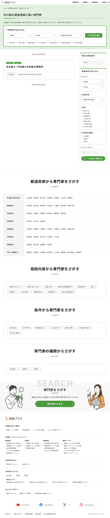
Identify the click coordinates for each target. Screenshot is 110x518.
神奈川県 (71, 205)
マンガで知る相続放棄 (50, 450)
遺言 (93, 287)
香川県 (36, 244)
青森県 (36, 198)
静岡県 (56, 213)
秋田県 (56, 198)
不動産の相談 (64, 42)
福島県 (70, 198)
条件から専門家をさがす (59, 482)
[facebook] (46, 504)
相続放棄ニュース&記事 (51, 446)
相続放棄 (82, 287)
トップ (5, 8)
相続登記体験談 (11, 448)
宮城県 (49, 198)
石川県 (36, 221)
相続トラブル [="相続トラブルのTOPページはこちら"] (69, 2)
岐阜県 (49, 213)
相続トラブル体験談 (69, 448)
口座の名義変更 (68, 292)
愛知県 (63, 213)
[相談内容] (71, 35)
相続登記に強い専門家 (13, 443)
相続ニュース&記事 (11, 430)
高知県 (49, 244)
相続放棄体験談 (48, 448)
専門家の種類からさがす (79, 482)
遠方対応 (11, 42)
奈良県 (63, 229)
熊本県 (49, 252)
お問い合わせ (17, 514)
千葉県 (56, 205)
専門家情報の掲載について (42, 493)
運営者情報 (29, 514)
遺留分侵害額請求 (65, 287)
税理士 (84, 138)
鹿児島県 (71, 252)
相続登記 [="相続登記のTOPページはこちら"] (38, 2)
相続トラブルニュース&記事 (72, 446)
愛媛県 (42, 244)
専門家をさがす (102, 2)
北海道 (21, 8)
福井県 (42, 221)
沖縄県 (78, 252)
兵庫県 (56, 229)
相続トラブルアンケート (71, 453)
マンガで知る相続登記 (12, 450)
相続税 (12, 292)
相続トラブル (67, 440)
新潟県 (29, 213)
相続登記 (52, 292)
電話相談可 (31, 42)
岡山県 (42, 237)
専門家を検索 (94, 35)
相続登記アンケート (12, 453)
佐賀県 (36, 252)
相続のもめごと (15, 287)
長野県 (42, 213)
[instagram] (86, 504)
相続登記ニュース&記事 (13, 446)
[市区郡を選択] (45, 35)
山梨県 (36, 213)
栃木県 (36, 205)
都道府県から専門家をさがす (15, 482)
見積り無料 (53, 42)
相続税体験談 (30, 448)
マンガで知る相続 (38, 430)
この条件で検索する (93, 158)
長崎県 (42, 252)
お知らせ (8, 514)
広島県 (49, 237)
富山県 (29, 221)
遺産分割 (49, 287)
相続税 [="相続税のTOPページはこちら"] (48, 2)
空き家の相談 (76, 42)
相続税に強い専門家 (32, 443)
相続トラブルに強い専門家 (72, 443)
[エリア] (20, 35)
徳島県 (29, 244)
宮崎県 (63, 252)
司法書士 (85, 136)
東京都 (63, 205)
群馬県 (42, 205)
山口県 (56, 237)
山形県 (63, 198)
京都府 (42, 229)
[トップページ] (8, 3)
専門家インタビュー (12, 464)
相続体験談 (25, 430)
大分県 (56, 252)
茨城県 (29, 205)
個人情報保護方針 (50, 514)
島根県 (36, 237)
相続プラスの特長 (25, 493)
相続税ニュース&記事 (32, 446)
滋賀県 (36, 229)
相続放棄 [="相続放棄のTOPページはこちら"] (58, 2)
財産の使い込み (33, 287)
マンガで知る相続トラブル (71, 450)
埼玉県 (49, 205)
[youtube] (23, 504)
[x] (66, 504)
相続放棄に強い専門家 (51, 443)
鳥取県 (29, 237)
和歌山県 (71, 229)
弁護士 (84, 141)
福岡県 (29, 252)
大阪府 (49, 229)
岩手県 (42, 198)
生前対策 (25, 292)
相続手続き (39, 292)
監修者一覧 (25, 464)
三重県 (29, 229)
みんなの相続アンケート (55, 430)
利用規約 (38, 514)
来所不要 (20, 42)
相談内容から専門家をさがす (38, 482)
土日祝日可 (42, 42)
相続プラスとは (10, 493)
